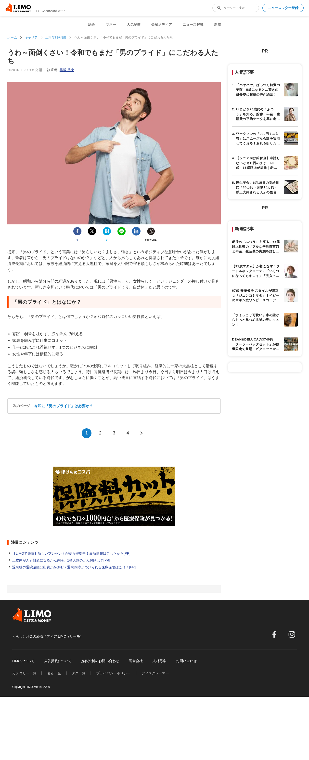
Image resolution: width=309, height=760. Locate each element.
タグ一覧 (78, 673)
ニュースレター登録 (283, 8)
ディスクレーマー (155, 673)
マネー (111, 24)
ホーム (12, 37)
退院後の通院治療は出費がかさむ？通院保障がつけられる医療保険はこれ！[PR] (74, 567)
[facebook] (274, 634)
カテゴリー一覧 (24, 673)
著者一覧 (54, 673)
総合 (91, 24)
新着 (217, 24)
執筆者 (60, 70)
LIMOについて (23, 661)
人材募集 (159, 661)
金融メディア (161, 24)
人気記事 (134, 24)
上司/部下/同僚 (55, 37)
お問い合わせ (186, 661)
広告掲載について (58, 661)
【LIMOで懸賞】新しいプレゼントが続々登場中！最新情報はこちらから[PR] (71, 553)
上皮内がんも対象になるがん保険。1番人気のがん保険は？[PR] (61, 560)
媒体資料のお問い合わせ (100, 661)
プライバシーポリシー (113, 673)
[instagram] (292, 634)
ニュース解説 (193, 24)
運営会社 (136, 661)
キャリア (31, 37)
